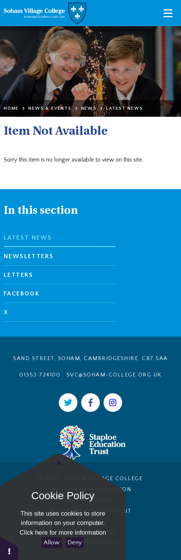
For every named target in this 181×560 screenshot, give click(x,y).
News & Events (49, 108)
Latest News (124, 108)
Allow (52, 542)
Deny (74, 542)
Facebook (21, 293)
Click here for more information (63, 532)
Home (11, 108)
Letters (19, 275)
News (88, 108)
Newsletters (29, 256)
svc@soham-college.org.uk (114, 375)
